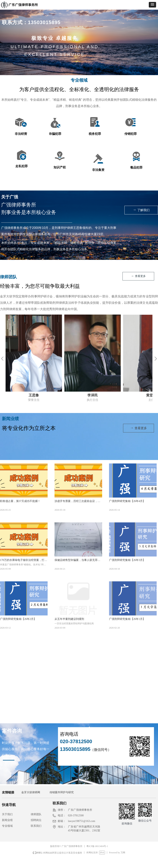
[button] (152, 5)
